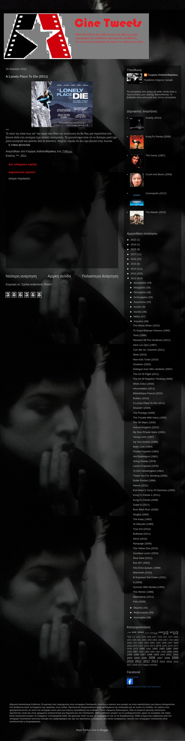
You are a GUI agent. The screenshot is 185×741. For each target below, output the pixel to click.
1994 (175, 651)
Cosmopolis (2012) (156, 193)
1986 (129, 651)
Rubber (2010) (141, 398)
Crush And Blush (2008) (159, 174)
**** (141, 633)
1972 (146, 646)
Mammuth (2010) (142, 572)
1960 (129, 642)
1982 (155, 648)
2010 (130, 661)
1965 (158, 642)
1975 (164, 646)
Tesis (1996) (139, 335)
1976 (170, 646)
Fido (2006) (139, 601)
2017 (134, 254)
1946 (129, 640)
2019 (134, 244)
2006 (152, 657)
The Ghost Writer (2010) (146, 325)
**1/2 (174, 633)
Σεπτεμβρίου (141, 297)
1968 (175, 642)
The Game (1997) (155, 155)
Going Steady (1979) (144, 461)
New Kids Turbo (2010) (145, 359)
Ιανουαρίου (140, 617)
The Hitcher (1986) (143, 591)
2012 (134, 278)
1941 (165, 637)
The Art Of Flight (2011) (146, 374)
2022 (134, 239)
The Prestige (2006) (144, 412)
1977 (175, 646)
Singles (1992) (141, 514)
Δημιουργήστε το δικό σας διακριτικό (144, 686)
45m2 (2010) (140, 538)
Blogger (104, 730)
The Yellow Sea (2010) (145, 548)
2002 (175, 654)
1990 (152, 651)
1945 (175, 637)
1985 (175, 648)
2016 (134, 259)
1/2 (133, 637)
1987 (135, 651)
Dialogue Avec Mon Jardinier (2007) (152, 369)
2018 (134, 249)
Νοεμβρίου (140, 287)
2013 (134, 273)
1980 (142, 648)
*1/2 (129, 636)
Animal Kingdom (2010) (146, 427)
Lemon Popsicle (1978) (145, 466)
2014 (134, 268)
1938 (159, 637)
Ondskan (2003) (142, 364)
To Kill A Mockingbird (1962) (148, 470)
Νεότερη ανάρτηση (21, 276)
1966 (164, 642)
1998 (149, 654)
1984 (168, 648)
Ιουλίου (138, 306)
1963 (146, 642)
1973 (152, 646)
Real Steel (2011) (142, 558)
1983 (162, 648)
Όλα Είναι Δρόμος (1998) (146, 567)
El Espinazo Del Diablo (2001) (149, 577)
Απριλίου (139, 321)
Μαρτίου (139, 607)
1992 (163, 651)
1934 (138, 637)
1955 (154, 640)
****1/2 (153, 633)
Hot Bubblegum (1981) (145, 456)
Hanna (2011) (140, 485)
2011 (24, 155)
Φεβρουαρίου (141, 612)
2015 (134, 263)
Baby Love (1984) (143, 446)
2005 (144, 658)
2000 (162, 654)
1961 (135, 643)
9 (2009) (137, 582)
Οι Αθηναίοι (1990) (143, 524)
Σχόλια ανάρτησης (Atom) (37, 284)
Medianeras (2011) (143, 596)
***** (147, 633)
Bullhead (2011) (141, 533)
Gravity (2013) (153, 117)
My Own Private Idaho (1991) (149, 432)
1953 (149, 640)
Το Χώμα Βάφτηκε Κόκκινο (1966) (151, 330)
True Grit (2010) (141, 529)
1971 (140, 646)
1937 (154, 637)
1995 (129, 654)
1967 (169, 642)
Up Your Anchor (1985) (145, 441)
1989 (146, 651)
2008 (167, 658)
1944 (170, 637)
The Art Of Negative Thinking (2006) (153, 378)
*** (17, 155)
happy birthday (150, 664)
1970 (135, 646)
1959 (175, 640)
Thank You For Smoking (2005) (150, 475)
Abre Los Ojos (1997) (145, 345)
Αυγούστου (140, 302)
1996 (136, 654)
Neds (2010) (140, 354)
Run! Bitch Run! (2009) (145, 509)
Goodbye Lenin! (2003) (145, 553)
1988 (141, 651)
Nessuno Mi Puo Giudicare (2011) (151, 340)
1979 (135, 648)
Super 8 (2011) (141, 504)
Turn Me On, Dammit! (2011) (149, 349)
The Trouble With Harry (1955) (149, 417)
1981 (148, 648)
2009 (175, 657)
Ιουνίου (138, 311)
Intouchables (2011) (144, 388)
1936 (149, 637)
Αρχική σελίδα (59, 276)
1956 (160, 640)
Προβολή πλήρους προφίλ (158, 80)
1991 (157, 651)
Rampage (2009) (142, 543)
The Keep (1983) (142, 519)
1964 (152, 642)
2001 (169, 654)
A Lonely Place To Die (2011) (149, 403)
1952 (144, 640)
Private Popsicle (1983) (145, 451)
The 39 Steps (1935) (144, 422)
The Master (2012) (156, 212)
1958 (170, 640)
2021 (140, 665)
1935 (143, 637)
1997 (143, 654)
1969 (129, 646)
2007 (160, 658)
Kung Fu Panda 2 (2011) (146, 495)
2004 (137, 658)
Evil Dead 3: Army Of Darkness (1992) (154, 490)
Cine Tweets (132, 677)
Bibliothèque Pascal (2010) (147, 393)
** (130, 633)
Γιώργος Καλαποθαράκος (41, 151)
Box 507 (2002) (141, 562)
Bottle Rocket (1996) (144, 480)
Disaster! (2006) (141, 407)
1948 (134, 640)
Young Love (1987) (143, 436)
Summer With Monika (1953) (148, 587)
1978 (129, 648)
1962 (140, 642)
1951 (139, 640)
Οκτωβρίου (140, 292)
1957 (165, 640)
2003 (129, 658)
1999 (156, 654)
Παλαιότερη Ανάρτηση (100, 276)
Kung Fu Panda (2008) (158, 136)
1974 (158, 645)
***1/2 (163, 633)
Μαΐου (137, 316)
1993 (169, 651)
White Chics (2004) (143, 383)
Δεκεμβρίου (140, 282)
